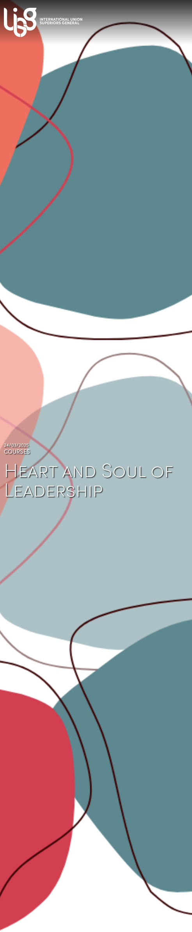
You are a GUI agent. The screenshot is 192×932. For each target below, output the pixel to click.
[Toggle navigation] (184, 20)
